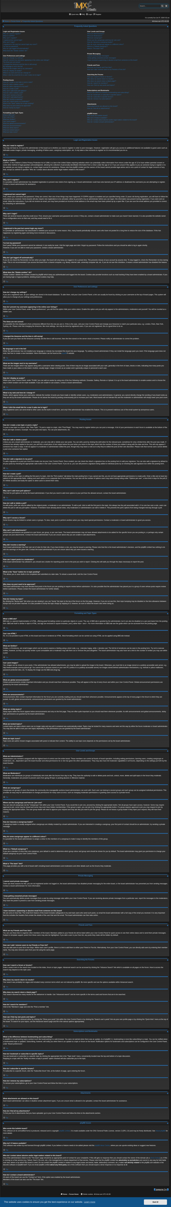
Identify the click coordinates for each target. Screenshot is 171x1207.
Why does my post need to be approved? (17, 105)
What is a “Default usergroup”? (97, 46)
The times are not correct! (11, 62)
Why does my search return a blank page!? (101, 81)
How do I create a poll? (11, 88)
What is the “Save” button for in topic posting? (18, 103)
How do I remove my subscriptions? (99, 99)
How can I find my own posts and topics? (101, 85)
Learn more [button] (89, 1202)
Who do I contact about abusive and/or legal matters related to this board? (112, 120)
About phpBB (160, 1131)
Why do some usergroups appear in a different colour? (105, 44)
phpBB (64, 353)
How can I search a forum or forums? (99, 77)
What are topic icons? (10, 132)
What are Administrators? (95, 34)
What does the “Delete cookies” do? (15, 50)
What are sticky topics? (11, 127)
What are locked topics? (11, 130)
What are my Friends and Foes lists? (99, 67)
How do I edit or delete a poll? (13, 93)
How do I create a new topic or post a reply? (18, 82)
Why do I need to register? (12, 34)
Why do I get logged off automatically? (16, 48)
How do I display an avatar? (12, 70)
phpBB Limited (64, 1131)
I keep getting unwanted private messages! (101, 58)
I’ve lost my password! (10, 46)
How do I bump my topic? (11, 107)
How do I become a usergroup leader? (100, 42)
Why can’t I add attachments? (13, 97)
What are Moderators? (94, 36)
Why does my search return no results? (100, 79)
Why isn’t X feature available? (97, 118)
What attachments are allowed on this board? (102, 106)
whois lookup (155, 1158)
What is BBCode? (9, 115)
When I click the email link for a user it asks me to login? (22, 75)
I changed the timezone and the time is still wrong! (20, 64)
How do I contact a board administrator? (100, 122)
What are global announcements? (14, 123)
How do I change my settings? (13, 58)
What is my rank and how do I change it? (17, 73)
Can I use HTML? (9, 117)
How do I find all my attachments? (98, 108)
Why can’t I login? (9, 42)
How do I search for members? (97, 83)
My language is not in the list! (13, 66)
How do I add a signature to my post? (15, 86)
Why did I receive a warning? (13, 99)
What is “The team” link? (95, 48)
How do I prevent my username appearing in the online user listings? (26, 60)
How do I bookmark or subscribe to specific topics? (104, 95)
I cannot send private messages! (98, 56)
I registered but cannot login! (12, 40)
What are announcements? (12, 125)
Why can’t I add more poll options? (14, 90)
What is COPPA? (9, 36)
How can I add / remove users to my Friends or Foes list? (106, 69)
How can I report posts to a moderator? (16, 101)
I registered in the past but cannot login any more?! (20, 44)
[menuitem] (82, 14)
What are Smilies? (9, 119)
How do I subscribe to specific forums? (100, 97)
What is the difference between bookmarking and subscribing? (108, 92)
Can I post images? (9, 121)
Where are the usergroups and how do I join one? (104, 40)
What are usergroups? (94, 38)
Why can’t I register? (10, 38)
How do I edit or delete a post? (13, 84)
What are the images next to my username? (17, 68)
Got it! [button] (155, 1202)
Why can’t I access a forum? (12, 95)
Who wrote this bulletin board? (97, 115)
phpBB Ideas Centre (102, 1145)
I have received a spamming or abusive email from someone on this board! (112, 60)
